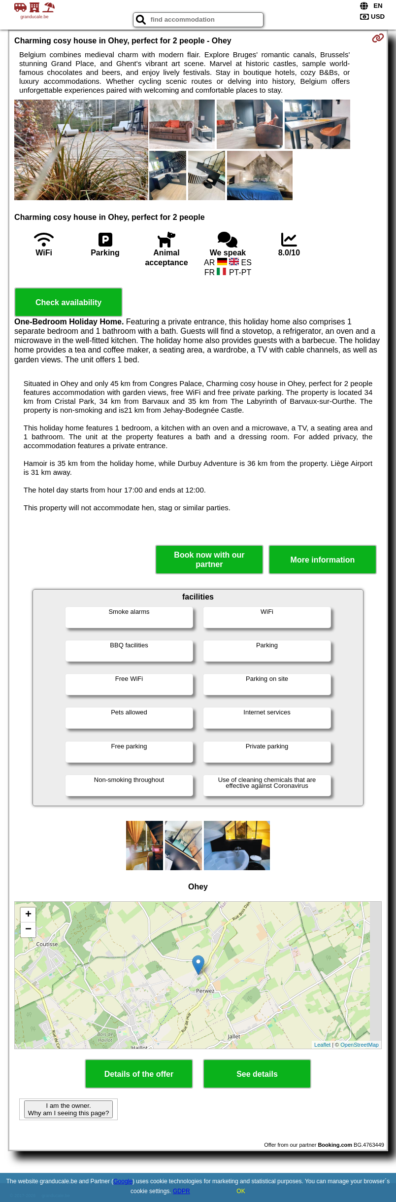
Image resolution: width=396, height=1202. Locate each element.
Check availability (68, 302)
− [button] (28, 929)
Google (122, 1181)
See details (257, 1074)
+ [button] (28, 915)
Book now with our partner (209, 559)
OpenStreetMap (359, 1045)
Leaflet (322, 1045)
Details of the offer (138, 1074)
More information (323, 560)
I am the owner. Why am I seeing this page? (68, 1109)
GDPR (181, 1191)
